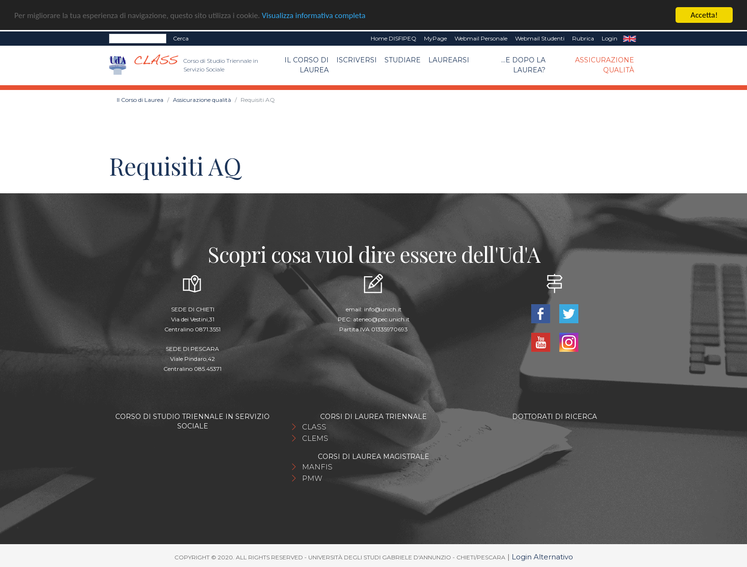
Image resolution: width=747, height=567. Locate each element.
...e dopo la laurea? (523, 65)
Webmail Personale (480, 37)
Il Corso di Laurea (306, 65)
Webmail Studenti (540, 37)
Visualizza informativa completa (314, 15)
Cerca (181, 37)
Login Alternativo (542, 556)
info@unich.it (383, 309)
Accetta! (704, 15)
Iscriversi (356, 60)
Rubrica (583, 37)
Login (609, 37)
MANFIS (317, 466)
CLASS (314, 426)
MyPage (435, 37)
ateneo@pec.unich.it (381, 319)
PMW (312, 478)
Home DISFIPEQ (393, 37)
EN (629, 38)
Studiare (402, 60)
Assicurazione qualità (604, 65)
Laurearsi (448, 60)
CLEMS (315, 438)
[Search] (137, 38)
